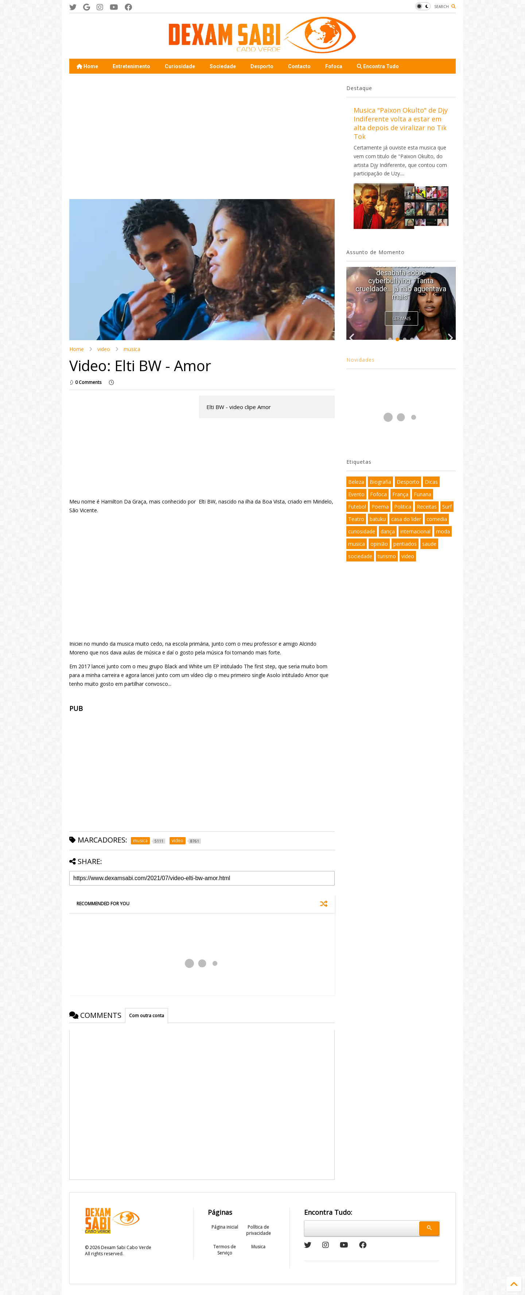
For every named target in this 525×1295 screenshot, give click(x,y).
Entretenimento (131, 66)
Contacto (299, 66)
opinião (379, 543)
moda (443, 531)
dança (388, 531)
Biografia (380, 481)
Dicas (431, 481)
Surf (447, 506)
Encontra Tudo (378, 66)
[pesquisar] (360, 1227)
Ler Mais (402, 318)
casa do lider (406, 519)
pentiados (405, 543)
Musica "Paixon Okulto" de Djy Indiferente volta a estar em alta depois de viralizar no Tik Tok (401, 123)
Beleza (356, 481)
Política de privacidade (258, 1230)
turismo (387, 556)
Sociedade (223, 66)
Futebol (357, 506)
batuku (378, 519)
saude (429, 543)
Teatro (356, 519)
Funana (422, 494)
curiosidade (361, 531)
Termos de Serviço (224, 1250)
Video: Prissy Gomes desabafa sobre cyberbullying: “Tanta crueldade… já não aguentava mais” (400, 281)
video (103, 349)
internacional (415, 531)
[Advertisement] (130, 136)
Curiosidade (180, 66)
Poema (380, 506)
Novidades (360, 359)
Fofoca (333, 66)
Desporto (261, 66)
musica (132, 349)
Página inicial (224, 1227)
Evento (356, 494)
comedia (437, 519)
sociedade (360, 556)
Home (87, 66)
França (400, 494)
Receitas (427, 506)
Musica (258, 1247)
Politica (402, 506)
